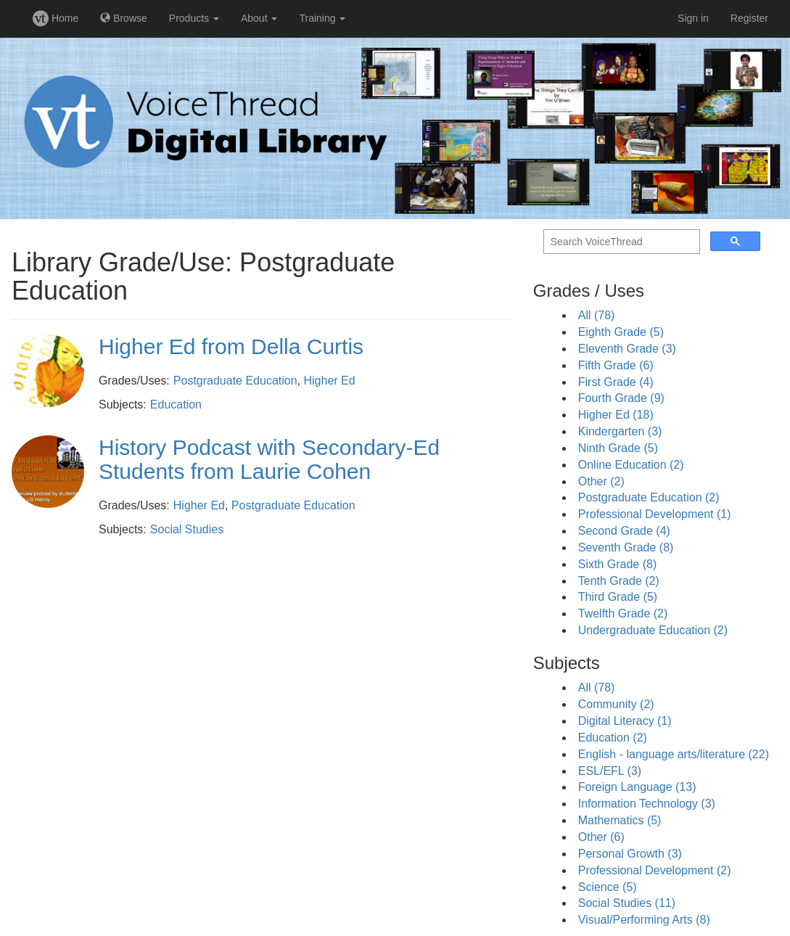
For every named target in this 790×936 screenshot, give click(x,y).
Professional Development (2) (654, 870)
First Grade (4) (616, 382)
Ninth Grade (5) (618, 448)
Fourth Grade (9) (621, 398)
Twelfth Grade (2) (623, 613)
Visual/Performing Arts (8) (644, 920)
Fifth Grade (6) (616, 365)
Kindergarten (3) (620, 431)
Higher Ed (329, 380)
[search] (620, 242)
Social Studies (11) (626, 903)
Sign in (693, 18)
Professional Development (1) (654, 514)
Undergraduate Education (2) (653, 630)
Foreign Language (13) (637, 787)
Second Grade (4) (624, 531)
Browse (123, 18)
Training (322, 18)
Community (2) (616, 704)
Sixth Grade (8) (617, 564)
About (259, 18)
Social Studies (186, 529)
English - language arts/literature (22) (673, 754)
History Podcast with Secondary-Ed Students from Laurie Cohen (269, 459)
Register (749, 18)
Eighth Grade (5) (621, 332)
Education (176, 404)
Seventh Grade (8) (626, 547)
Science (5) (607, 887)
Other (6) (601, 837)
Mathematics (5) (620, 820)
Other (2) (601, 481)
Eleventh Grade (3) (627, 348)
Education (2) (612, 737)
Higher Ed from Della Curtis (231, 346)
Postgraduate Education (235, 380)
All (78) (596, 315)
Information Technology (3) (646, 803)
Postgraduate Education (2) (649, 497)
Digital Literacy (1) (625, 721)
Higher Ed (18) (616, 415)
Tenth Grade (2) (618, 581)
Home (55, 18)
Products (194, 18)
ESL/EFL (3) (609, 771)
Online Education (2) (631, 465)
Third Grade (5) (617, 597)
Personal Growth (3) (630, 853)
